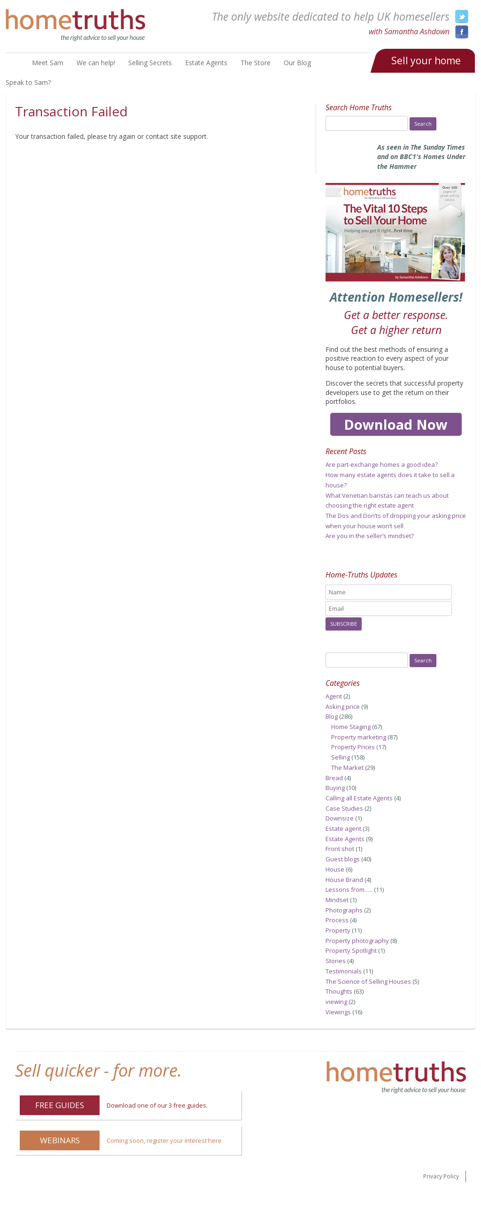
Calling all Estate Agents (359, 798)
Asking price (343, 706)
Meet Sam (47, 62)
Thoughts (339, 991)
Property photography (357, 940)
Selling (340, 757)
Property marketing (358, 737)
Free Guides (59, 1105)
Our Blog (297, 62)
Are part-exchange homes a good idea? (382, 464)
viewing (336, 1001)
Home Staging (351, 726)
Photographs (344, 910)
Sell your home (426, 60)
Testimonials (344, 971)
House (335, 869)
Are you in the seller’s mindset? (370, 536)
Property (338, 930)
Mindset (337, 900)
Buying (335, 787)
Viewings (338, 1012)
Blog (332, 716)
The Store (255, 62)
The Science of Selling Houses (368, 981)
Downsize (340, 818)
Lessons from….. (349, 889)
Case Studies (344, 808)
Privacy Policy (441, 1176)
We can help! (96, 62)
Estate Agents (206, 62)
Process (337, 920)
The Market (347, 767)
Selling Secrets (150, 62)
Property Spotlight (351, 950)
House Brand (344, 879)
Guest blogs (343, 859)
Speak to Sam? (28, 82)
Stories (336, 961)
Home (13, 63)
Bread (334, 778)
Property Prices (353, 747)
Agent (334, 696)
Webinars (60, 1140)
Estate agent (343, 828)
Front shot (340, 848)
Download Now (396, 424)
